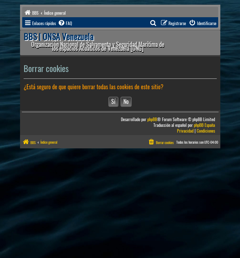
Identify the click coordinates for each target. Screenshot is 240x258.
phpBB (152, 119)
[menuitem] (65, 23)
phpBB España (204, 125)
